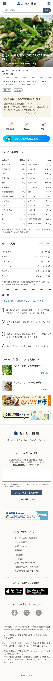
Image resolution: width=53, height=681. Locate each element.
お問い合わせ (18, 464)
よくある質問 (22, 499)
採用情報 (19, 558)
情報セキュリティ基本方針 (27, 566)
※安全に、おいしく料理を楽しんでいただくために (22, 301)
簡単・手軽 (6, 90)
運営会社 (19, 554)
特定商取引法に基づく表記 (27, 570)
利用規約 (19, 550)
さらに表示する (26, 113)
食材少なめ (17, 90)
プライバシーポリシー (25, 562)
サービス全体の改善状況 (26, 538)
